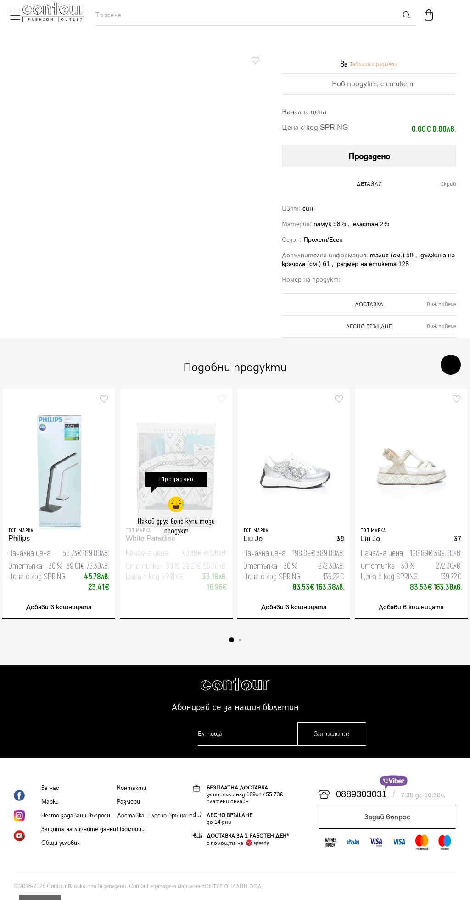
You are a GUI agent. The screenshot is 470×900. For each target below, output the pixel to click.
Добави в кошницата (58, 607)
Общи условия (60, 843)
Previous (423, 365)
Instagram (27, 816)
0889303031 (361, 794)
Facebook (27, 795)
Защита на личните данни (78, 829)
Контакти (131, 788)
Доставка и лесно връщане (155, 815)
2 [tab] (240, 640)
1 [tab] (231, 639)
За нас (50, 788)
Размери (128, 802)
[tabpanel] (58, 504)
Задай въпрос (387, 817)
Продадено (369, 156)
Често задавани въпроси (75, 815)
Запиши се (331, 734)
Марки (50, 802)
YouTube (27, 836)
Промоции (131, 829)
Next (451, 365)
